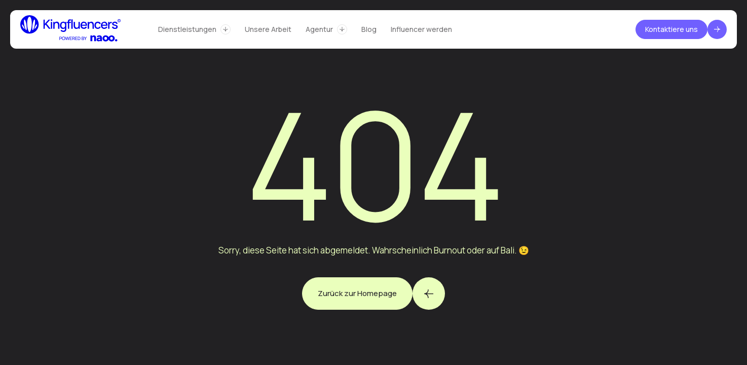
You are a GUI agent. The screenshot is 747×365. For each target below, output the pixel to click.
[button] (194, 29)
